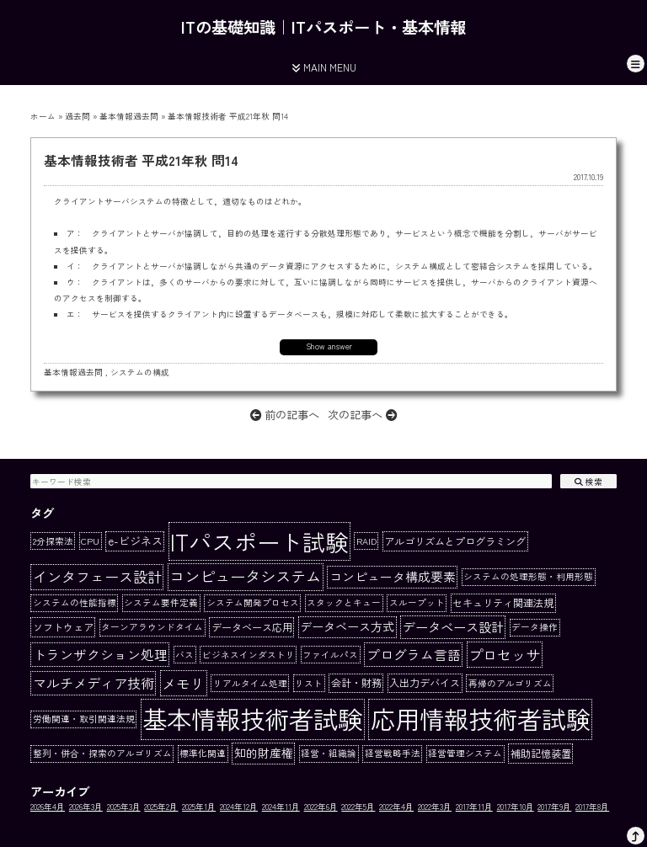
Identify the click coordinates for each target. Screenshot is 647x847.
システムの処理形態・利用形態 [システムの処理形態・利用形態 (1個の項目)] (528, 576)
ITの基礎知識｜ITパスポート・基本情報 (323, 27)
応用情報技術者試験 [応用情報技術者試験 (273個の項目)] (481, 718)
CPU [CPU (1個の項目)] (90, 541)
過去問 (77, 116)
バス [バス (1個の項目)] (184, 654)
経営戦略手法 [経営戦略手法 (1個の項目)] (392, 753)
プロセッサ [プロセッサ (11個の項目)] (504, 654)
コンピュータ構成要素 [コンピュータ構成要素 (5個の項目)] (392, 576)
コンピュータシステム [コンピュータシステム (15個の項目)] (245, 576)
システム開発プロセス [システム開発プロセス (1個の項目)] (252, 602)
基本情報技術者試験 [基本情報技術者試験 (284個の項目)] (252, 718)
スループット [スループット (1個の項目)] (417, 602)
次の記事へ (362, 415)
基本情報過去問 (128, 116)
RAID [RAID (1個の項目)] (366, 541)
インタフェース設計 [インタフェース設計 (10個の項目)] (97, 576)
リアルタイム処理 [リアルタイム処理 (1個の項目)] (250, 683)
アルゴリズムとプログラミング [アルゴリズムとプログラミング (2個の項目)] (455, 541)
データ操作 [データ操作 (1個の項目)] (534, 627)
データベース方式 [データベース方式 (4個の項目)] (347, 626)
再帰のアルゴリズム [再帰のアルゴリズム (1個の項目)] (510, 683)
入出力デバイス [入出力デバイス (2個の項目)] (424, 682)
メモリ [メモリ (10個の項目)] (183, 683)
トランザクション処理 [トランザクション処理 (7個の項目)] (100, 654)
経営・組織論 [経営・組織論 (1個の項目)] (328, 753)
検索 (588, 481)
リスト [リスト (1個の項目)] (309, 683)
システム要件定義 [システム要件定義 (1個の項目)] (161, 602)
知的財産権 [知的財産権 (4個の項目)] (263, 752)
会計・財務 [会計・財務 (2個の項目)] (356, 682)
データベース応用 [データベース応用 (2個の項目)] (251, 627)
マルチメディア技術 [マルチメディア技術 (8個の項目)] (93, 683)
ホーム (43, 116)
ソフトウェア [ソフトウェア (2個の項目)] (63, 627)
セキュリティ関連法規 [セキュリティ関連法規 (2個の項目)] (502, 602)
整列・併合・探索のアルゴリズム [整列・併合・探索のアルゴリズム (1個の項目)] (102, 753)
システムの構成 (139, 372)
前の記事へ (284, 415)
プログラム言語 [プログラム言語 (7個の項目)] (413, 654)
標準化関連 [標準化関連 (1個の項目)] (202, 753)
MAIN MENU (323, 67)
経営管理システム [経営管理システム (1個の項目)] (465, 753)
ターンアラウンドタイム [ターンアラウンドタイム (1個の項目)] (152, 627)
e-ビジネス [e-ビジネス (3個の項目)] (135, 541)
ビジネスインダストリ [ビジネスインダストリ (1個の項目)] (248, 654)
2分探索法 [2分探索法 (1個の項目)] (53, 541)
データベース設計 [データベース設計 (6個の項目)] (453, 626)
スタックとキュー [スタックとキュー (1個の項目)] (344, 602)
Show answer (329, 346)
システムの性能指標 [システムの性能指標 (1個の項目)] (74, 602)
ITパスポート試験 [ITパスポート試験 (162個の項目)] (259, 541)
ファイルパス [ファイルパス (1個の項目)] (330, 654)
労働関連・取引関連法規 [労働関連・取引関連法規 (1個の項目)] (84, 718)
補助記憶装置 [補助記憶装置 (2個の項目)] (541, 753)
